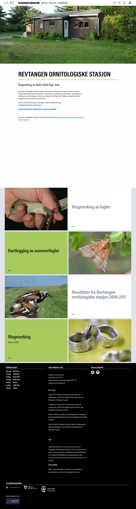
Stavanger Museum (43, 2)
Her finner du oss (55, 367)
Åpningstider (11, 367)
